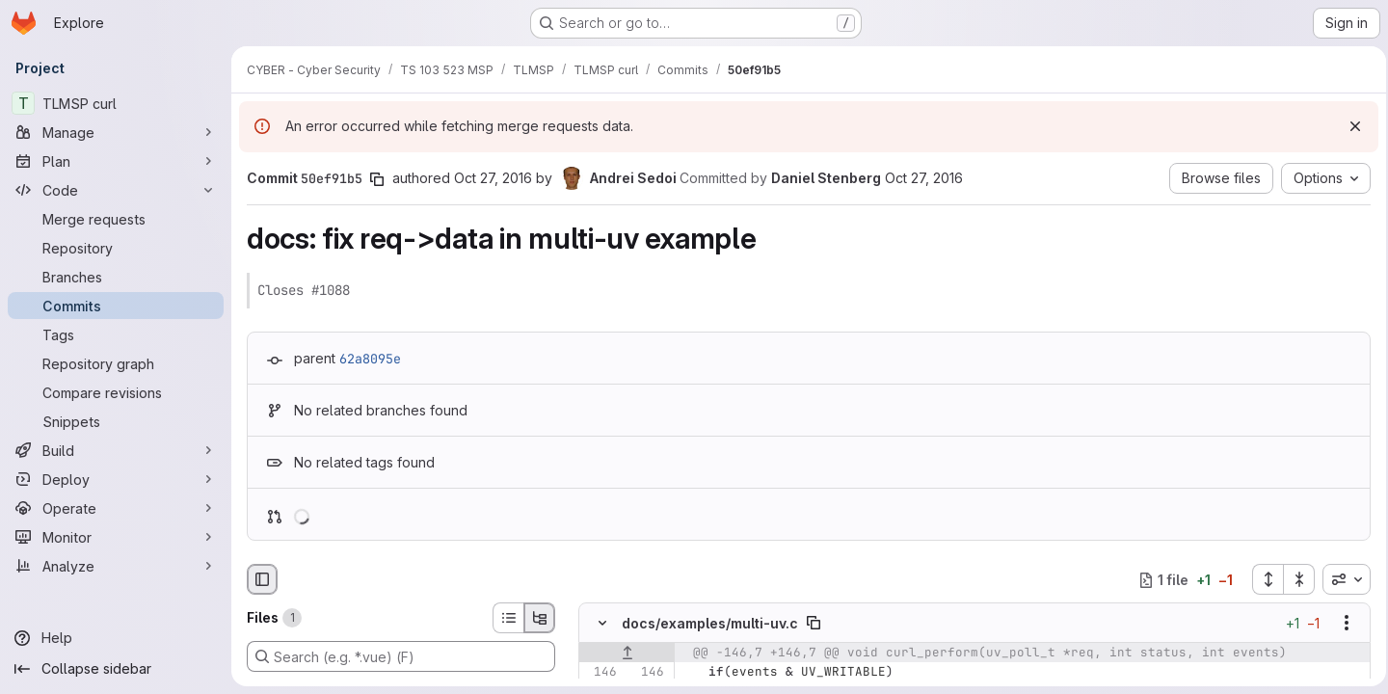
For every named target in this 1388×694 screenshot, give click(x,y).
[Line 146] (600, 672)
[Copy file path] (813, 623)
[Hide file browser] (262, 579)
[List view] (508, 617)
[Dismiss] (1349, 126)
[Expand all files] (1261, 579)
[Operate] (116, 507)
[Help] (116, 638)
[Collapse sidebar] (116, 668)
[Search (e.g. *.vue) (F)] (401, 656)
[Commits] (116, 305)
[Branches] (116, 276)
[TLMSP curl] (116, 103)
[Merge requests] (116, 218)
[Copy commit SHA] (376, 179)
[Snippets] (116, 421)
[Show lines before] (627, 653)
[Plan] (116, 160)
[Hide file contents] (602, 623)
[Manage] (116, 132)
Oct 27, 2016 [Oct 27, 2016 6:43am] (493, 178)
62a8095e (370, 358)
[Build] (116, 450)
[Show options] (1340, 623)
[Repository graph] (116, 363)
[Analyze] (116, 565)
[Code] (116, 189)
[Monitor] (116, 536)
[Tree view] (539, 617)
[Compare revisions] (116, 392)
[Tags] (116, 334)
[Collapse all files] (1293, 579)
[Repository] (116, 247)
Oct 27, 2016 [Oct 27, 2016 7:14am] (924, 178)
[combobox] (1341, 579)
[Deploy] (116, 479)
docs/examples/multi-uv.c (710, 623)
